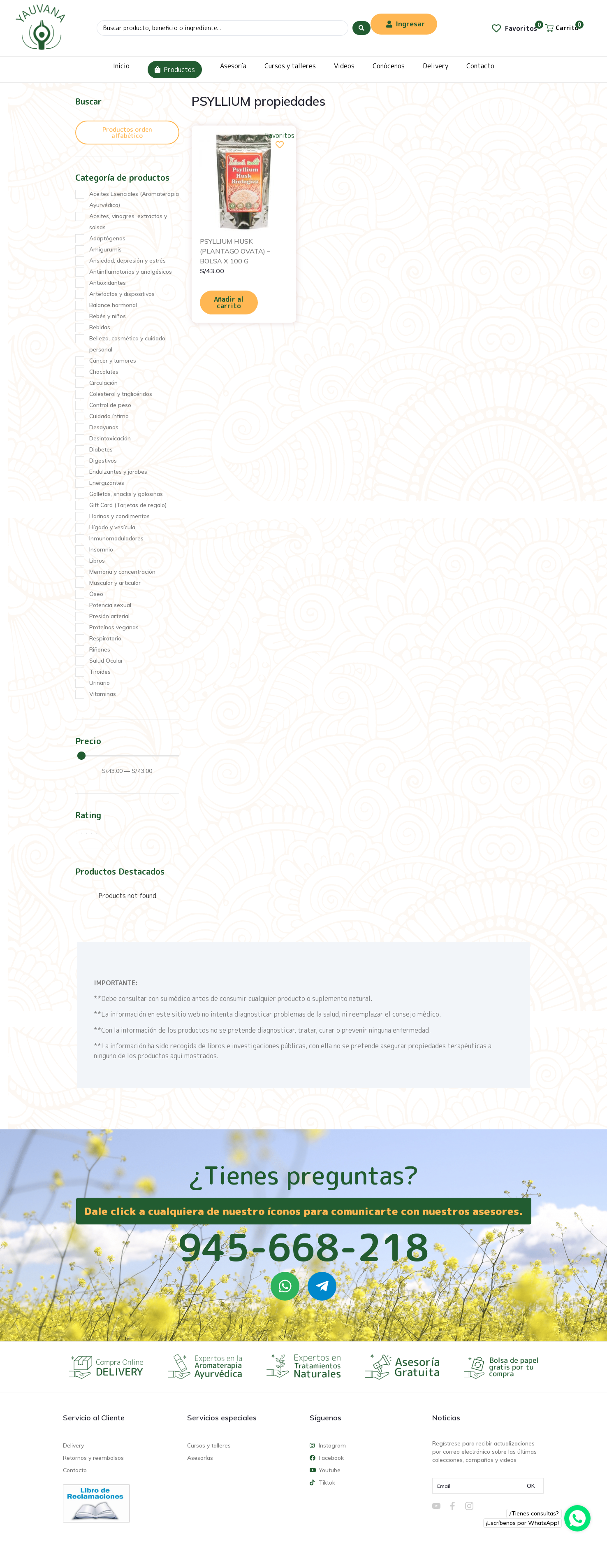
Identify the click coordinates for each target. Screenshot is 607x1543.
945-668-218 (303, 1247)
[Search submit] (361, 28)
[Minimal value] (128, 756)
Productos (175, 69)
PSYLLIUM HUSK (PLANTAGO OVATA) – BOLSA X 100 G (235, 251)
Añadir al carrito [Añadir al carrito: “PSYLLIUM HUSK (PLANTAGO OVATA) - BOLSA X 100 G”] (228, 302)
